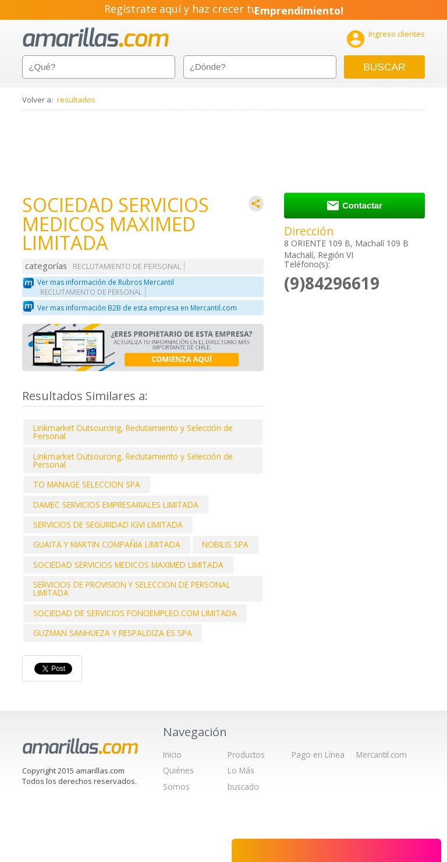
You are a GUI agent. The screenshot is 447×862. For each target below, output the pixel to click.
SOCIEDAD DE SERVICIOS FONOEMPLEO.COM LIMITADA (135, 613)
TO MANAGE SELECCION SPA (86, 484)
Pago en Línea (318, 754)
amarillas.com (95, 37)
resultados (76, 99)
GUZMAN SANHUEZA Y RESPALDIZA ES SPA (112, 632)
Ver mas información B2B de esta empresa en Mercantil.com (137, 308)
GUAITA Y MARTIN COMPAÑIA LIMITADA (106, 544)
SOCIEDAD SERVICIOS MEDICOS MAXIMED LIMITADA (128, 564)
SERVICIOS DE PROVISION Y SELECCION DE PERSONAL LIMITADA (131, 588)
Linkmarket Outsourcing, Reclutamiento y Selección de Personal (133, 431)
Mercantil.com (381, 754)
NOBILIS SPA (225, 544)
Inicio (172, 754)
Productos (246, 754)
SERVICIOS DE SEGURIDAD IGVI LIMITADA (108, 524)
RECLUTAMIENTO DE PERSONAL (127, 266)
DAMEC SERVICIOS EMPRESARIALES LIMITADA (115, 504)
